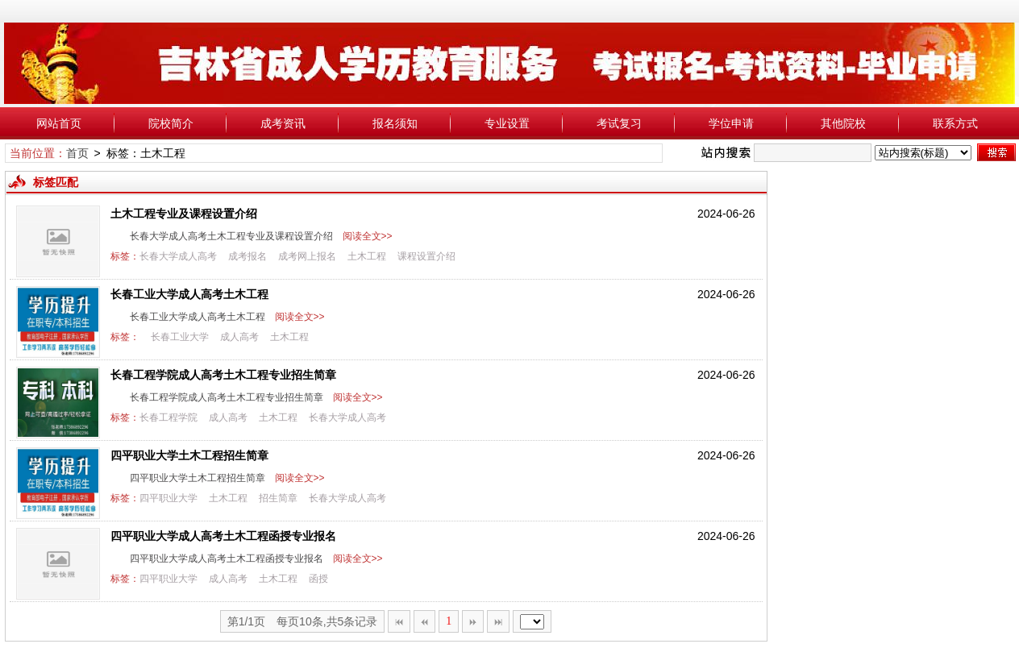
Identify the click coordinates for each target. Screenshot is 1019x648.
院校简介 (170, 123)
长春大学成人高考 (178, 256)
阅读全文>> (365, 236)
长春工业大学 (180, 337)
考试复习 (619, 123)
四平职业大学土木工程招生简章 (189, 455)
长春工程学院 (168, 417)
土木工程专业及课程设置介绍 (183, 213)
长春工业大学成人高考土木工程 (189, 294)
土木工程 (366, 256)
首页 (77, 153)
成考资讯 (283, 123)
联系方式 (955, 123)
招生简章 (278, 498)
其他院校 (843, 123)
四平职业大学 (168, 498)
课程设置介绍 (426, 256)
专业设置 (507, 123)
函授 (318, 578)
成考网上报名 (307, 256)
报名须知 (395, 123)
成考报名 (247, 256)
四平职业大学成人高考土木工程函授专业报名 (223, 536)
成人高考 (239, 337)
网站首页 (58, 123)
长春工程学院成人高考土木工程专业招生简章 (223, 374)
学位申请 (731, 123)
